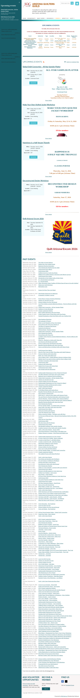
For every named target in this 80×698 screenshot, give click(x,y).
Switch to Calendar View (72, 62)
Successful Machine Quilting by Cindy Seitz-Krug (50, 479)
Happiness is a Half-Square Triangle (30, 45)
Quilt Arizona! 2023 (43, 478)
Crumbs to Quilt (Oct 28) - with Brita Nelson (49, 441)
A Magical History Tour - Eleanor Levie (48, 622)
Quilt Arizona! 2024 (43, 421)
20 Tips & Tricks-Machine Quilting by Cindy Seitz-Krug (52, 476)
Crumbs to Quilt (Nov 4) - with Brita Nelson (49, 440)
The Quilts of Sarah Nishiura (45, 262)
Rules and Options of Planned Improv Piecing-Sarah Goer (52, 526)
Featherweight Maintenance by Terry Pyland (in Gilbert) (52, 383)
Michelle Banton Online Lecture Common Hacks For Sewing (53, 648)
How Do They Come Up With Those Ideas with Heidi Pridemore (54, 352)
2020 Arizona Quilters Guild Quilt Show (48, 667)
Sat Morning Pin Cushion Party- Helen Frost (49, 534)
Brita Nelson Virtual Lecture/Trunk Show (48, 653)
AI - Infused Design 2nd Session (46, 279)
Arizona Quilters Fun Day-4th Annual (47, 381)
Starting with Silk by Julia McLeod (47, 462)
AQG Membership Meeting (45, 333)
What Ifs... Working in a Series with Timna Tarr (50, 340)
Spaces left (27, 118)
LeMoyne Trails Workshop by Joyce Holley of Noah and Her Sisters (55, 615)
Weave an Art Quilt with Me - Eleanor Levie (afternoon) (52, 617)
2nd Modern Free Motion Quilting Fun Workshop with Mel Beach (54, 634)
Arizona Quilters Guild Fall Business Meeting (49, 659)
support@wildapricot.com (8, 33)
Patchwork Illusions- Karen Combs (47, 528)
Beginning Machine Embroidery (46, 266)
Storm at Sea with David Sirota (46, 484)
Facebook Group (70, 685)
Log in (77, 3)
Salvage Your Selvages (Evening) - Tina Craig (49, 547)
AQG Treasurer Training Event (45, 393)
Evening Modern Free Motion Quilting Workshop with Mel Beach (54, 636)
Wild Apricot (64, 696)
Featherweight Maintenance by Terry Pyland (49, 436)
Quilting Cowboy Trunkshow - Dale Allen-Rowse (50, 576)
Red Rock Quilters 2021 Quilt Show (47, 643)
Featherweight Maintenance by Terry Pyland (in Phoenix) (52, 372)
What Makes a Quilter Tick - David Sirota (48, 486)
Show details (48, 100)
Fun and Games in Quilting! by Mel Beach (48, 460)
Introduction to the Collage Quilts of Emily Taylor (50, 278)
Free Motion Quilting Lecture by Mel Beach (49, 641)
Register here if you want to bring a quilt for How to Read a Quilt (54, 359)
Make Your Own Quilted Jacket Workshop (30, 42)
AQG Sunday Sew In (30, 40)
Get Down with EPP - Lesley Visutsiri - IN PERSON (51, 498)
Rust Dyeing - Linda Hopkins (45, 474)
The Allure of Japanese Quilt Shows (47, 326)
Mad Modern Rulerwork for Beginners (48, 293)
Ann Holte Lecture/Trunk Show (46, 665)
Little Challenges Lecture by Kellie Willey (48, 631)
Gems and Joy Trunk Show (45, 419)
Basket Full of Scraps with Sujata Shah (48, 366)
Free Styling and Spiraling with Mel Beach (48, 459)
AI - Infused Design (43, 281)
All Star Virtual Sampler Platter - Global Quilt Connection (52, 512)
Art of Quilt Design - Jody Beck (46, 564)
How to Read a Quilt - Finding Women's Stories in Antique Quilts (54, 357)
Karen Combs (41, 531)
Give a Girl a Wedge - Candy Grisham (47, 598)
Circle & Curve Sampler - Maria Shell (47, 584)
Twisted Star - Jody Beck (44, 553)
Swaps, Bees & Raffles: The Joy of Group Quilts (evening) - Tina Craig (55, 550)
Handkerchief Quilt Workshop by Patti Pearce (50, 614)
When (28, 146)
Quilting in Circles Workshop (45, 309)
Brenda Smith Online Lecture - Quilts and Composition (52, 646)
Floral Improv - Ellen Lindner (45, 541)
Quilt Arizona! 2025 (43, 362)
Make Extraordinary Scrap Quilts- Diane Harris (50, 609)
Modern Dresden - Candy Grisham (47, 596)
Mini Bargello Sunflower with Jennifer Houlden (50, 426)
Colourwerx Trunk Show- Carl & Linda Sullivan (50, 627)
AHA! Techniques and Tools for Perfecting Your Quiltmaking (53, 491)
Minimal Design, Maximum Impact (47, 329)
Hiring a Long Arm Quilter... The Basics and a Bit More (51, 414)
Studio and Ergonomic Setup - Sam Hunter (49, 586)
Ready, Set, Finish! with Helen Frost (47, 355)
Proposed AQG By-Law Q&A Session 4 (48, 664)
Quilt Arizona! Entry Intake (45, 276)
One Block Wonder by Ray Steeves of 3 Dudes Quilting (52, 626)
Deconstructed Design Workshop (30, 47)
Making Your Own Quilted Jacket (46, 264)
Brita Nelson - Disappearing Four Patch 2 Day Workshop (52, 650)
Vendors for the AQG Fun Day (46, 300)
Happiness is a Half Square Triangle (36, 143)
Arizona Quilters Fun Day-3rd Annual (47, 447)
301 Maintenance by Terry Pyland (46, 572)
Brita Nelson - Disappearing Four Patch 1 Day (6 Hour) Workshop (54, 633)
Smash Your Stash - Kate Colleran (46, 514)
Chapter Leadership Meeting (45, 310)
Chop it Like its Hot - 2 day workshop (47, 600)
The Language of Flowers (44, 321)
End (29, 74)
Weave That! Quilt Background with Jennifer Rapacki (51, 590)
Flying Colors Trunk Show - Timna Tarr (48, 521)
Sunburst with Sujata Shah (45, 364)
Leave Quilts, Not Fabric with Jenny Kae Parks (50, 407)
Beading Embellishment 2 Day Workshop (48, 640)
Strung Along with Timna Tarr (45, 335)
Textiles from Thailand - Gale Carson (47, 472)
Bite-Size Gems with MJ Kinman (46, 422)
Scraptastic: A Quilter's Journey (46, 295)
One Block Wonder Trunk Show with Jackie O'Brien (51, 374)
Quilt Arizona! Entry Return (45, 269)
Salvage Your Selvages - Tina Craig (46, 548)
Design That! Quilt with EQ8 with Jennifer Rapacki (51, 607)
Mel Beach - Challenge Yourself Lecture (48, 645)
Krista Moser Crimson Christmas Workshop (49, 298)
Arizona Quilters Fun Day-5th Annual (47, 302)
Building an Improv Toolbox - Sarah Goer (48, 524)
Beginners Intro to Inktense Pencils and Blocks (50, 376)
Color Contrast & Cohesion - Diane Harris (48, 593)
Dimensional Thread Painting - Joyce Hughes (49, 565)
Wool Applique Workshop (44, 319)
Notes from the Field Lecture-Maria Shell (48, 591)
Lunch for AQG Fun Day (44, 505)
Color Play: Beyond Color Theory (46, 412)
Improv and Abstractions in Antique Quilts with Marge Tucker (53, 347)
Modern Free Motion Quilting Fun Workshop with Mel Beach (53, 638)
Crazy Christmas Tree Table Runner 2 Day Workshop (51, 662)
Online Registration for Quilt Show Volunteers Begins (51, 652)
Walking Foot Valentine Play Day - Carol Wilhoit (50, 488)
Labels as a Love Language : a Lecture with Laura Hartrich (52, 467)
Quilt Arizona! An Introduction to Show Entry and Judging (53, 495)
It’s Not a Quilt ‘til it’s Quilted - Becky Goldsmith (50, 438)
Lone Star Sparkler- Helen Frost (46, 540)
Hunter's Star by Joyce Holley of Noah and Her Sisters (52, 493)
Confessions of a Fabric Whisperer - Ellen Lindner (50, 543)
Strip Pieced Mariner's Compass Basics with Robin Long (52, 431)
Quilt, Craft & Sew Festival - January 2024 (49, 429)
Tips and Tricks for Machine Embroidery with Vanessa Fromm (53, 397)
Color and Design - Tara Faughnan (46, 509)
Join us (46, 688)
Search (72, 3)
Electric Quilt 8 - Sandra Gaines (46, 538)
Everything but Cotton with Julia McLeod (48, 464)
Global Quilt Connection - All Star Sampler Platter (41, 67)
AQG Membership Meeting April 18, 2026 (48, 267)
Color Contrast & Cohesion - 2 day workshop (49, 603)
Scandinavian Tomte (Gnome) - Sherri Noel (49, 567)
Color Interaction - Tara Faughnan (46, 503)
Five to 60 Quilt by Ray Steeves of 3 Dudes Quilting (51, 624)
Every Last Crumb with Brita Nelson (47, 448)
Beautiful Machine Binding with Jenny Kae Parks (50, 345)
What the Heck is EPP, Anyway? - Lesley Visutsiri (50, 500)
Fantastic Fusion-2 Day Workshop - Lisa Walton (50, 578)
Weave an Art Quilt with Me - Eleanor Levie (49, 619)
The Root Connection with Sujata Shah (48, 360)
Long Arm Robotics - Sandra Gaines (47, 533)
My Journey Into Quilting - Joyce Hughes (48, 569)
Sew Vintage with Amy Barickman (46, 369)
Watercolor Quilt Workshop (45, 285)
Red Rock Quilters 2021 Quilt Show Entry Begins (50, 655)
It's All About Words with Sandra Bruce (48, 390)
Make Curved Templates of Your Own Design (49, 322)
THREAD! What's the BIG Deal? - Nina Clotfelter (50, 605)
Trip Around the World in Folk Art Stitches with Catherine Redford (55, 400)
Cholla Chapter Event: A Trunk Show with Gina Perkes (52, 314)
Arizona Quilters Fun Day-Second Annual (48, 507)
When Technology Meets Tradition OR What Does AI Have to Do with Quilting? (58, 283)
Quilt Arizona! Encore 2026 (8, 16)
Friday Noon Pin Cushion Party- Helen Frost (49, 536)
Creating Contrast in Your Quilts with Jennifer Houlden (52, 428)
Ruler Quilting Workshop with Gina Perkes (49, 312)
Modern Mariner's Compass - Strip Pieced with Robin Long (53, 433)
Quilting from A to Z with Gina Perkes (47, 272)
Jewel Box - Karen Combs (44, 529)
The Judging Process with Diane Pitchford (49, 453)
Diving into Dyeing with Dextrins (46, 410)
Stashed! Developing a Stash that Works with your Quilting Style (54, 316)
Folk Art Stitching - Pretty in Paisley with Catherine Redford (53, 398)
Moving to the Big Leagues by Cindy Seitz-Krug (50, 471)
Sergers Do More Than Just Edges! (47, 290)
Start (28, 70)
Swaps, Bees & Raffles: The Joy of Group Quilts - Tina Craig (53, 552)
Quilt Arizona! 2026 (43, 271)
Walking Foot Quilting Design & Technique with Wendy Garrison (54, 274)
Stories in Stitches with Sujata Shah (47, 353)
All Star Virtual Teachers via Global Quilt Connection (51, 574)
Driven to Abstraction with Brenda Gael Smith (50, 343)
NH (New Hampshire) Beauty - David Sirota (49, 483)
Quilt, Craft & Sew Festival (45, 388)
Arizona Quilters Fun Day (44, 562)
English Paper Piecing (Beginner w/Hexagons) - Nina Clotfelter (54, 595)
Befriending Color (42, 286)
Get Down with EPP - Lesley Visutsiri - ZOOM (50, 497)
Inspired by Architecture (44, 328)
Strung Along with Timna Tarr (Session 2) (48, 324)
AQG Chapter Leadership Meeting (47, 519)
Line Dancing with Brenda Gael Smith (47, 341)
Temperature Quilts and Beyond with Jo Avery (49, 385)
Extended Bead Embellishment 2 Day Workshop (50, 629)
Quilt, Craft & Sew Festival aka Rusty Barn (49, 545)
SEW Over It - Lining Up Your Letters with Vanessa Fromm (52, 395)
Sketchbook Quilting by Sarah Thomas (48, 443)
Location (27, 78)
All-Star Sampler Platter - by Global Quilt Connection (51, 405)
